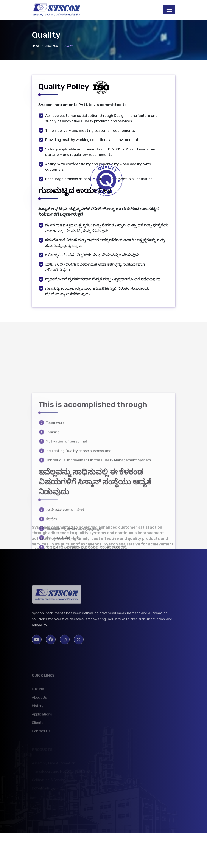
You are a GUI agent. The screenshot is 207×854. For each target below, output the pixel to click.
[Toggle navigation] (169, 9)
